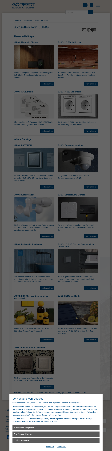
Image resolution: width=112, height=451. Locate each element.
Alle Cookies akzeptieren (24, 428)
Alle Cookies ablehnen (23, 434)
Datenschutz (61, 447)
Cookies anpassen (21, 440)
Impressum (50, 447)
